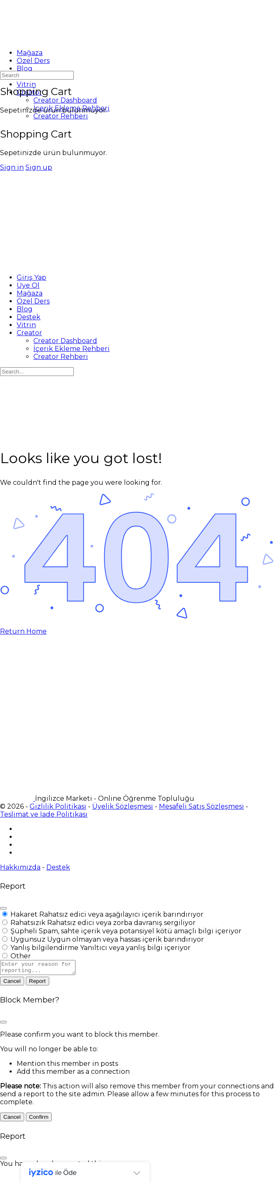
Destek (58, 867)
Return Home (23, 631)
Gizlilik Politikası (58, 806)
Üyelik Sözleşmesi (122, 806)
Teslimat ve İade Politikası (44, 814)
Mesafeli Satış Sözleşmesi (201, 806)
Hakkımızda (20, 867)
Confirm (39, 1119)
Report (37, 983)
